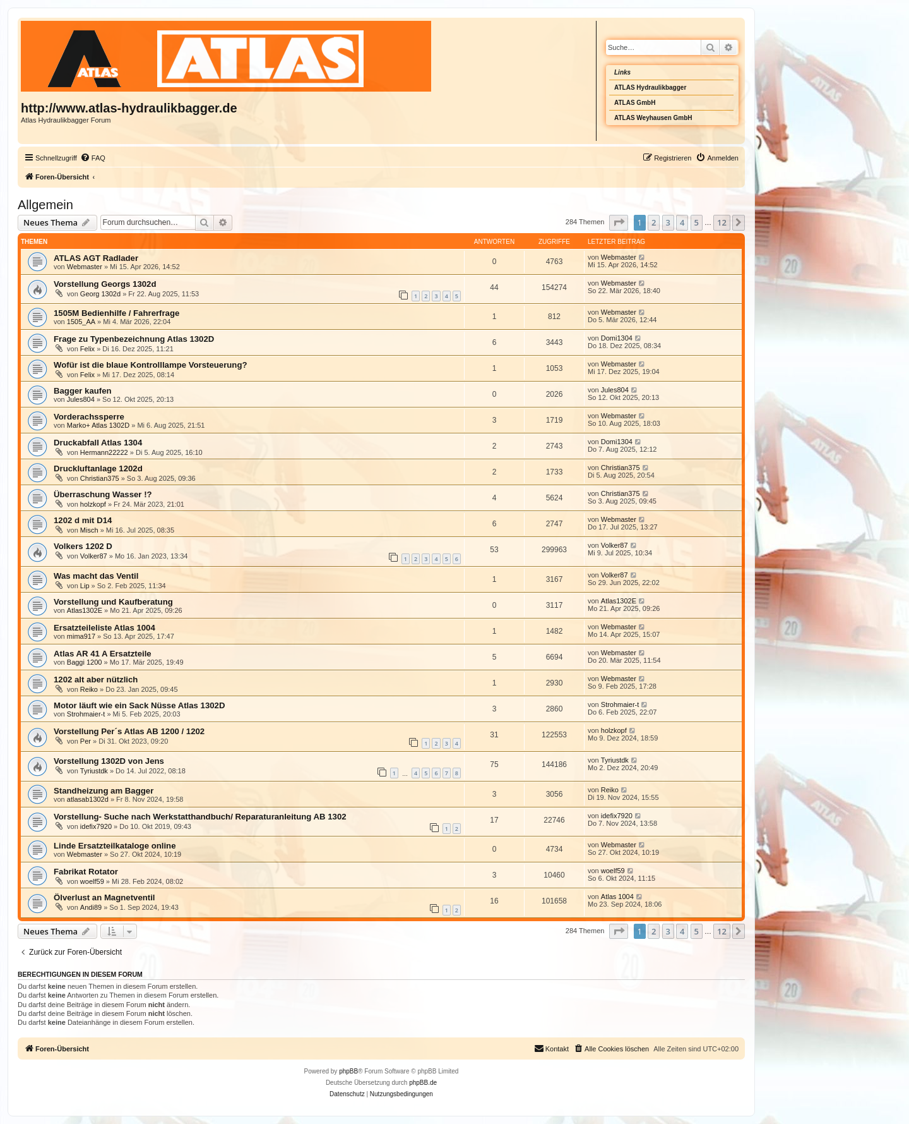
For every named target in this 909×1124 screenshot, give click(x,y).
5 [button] (696, 222)
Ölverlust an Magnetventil (104, 897)
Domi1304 (617, 338)
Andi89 (91, 907)
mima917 (81, 636)
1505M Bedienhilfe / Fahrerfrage (116, 313)
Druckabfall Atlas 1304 (98, 442)
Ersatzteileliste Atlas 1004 (104, 627)
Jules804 (81, 399)
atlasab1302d (88, 799)
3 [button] (668, 222)
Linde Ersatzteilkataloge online (114, 845)
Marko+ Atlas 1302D (98, 425)
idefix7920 (96, 826)
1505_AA (81, 321)
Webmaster (84, 266)
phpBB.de (423, 1082)
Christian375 (99, 478)
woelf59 (92, 881)
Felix (87, 349)
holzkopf (93, 504)
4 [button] (682, 222)
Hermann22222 (104, 452)
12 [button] (722, 222)
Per (85, 741)
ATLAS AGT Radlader (96, 258)
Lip (85, 585)
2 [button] (653, 222)
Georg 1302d (100, 294)
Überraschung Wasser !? (103, 494)
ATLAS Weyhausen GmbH (653, 117)
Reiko (89, 689)
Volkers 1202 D (83, 546)
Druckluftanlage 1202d (98, 468)
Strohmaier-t (86, 714)
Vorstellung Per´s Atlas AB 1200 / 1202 (129, 731)
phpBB (348, 1071)
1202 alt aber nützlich (96, 679)
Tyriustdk (94, 771)
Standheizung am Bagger (103, 790)
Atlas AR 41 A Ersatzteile (103, 653)
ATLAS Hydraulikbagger (650, 87)
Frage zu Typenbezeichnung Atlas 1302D (134, 339)
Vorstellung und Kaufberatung (113, 602)
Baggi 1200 (84, 662)
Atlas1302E (84, 610)
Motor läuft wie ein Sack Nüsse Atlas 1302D (139, 705)
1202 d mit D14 (83, 520)
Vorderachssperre (89, 416)
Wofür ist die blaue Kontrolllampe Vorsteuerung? (150, 365)
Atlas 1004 (617, 896)
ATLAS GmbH (634, 102)
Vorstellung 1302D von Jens (109, 761)
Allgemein (45, 205)
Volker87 (93, 556)
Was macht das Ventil (96, 576)
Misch (89, 530)
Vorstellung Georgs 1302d (105, 284)
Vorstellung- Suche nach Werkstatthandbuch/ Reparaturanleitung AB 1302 (200, 816)
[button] (618, 222)
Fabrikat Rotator (86, 871)
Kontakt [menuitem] (551, 1048)
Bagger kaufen (83, 391)
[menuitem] (92, 158)
